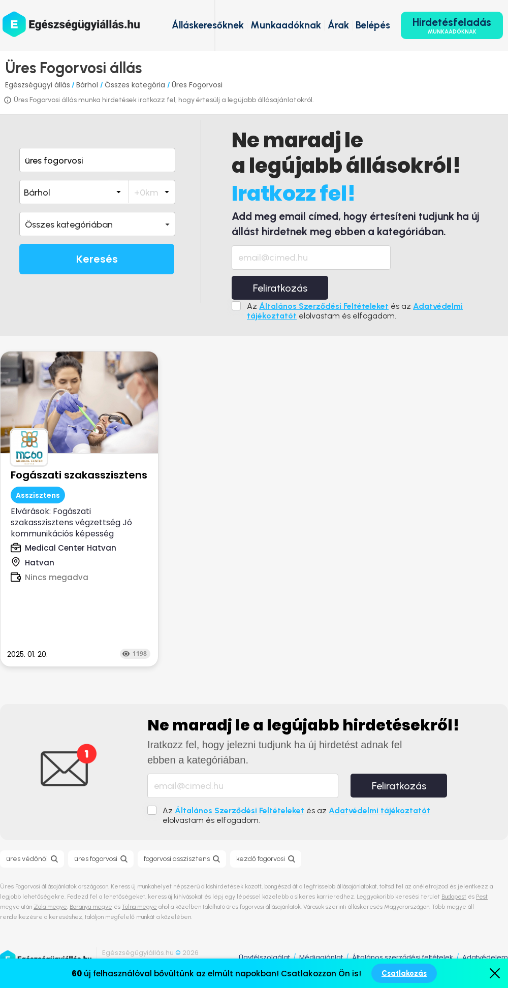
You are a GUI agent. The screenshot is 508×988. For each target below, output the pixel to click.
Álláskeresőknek (208, 25)
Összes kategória (136, 85)
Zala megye (50, 906)
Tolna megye (139, 906)
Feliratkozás (280, 288)
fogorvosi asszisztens (177, 858)
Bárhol (88, 85)
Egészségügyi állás (37, 85)
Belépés (373, 25)
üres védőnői (27, 858)
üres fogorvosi (95, 858)
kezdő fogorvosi (260, 858)
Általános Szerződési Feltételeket (324, 306)
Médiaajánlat (321, 957)
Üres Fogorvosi (197, 85)
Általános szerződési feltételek (402, 957)
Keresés (97, 259)
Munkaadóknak (285, 25)
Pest (482, 896)
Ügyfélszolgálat (264, 957)
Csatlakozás (404, 973)
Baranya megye (91, 906)
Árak (338, 25)
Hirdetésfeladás (451, 25)
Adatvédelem (485, 957)
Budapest (453, 896)
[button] (97, 224)
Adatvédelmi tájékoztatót (379, 810)
